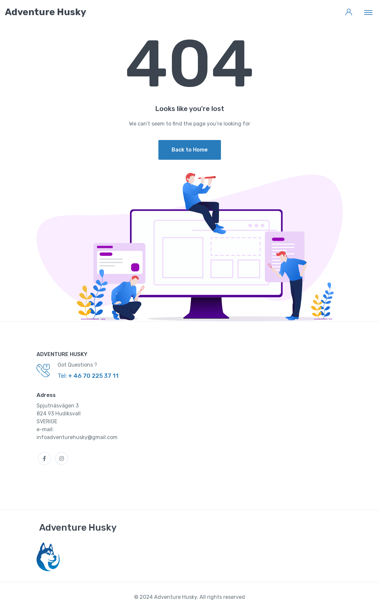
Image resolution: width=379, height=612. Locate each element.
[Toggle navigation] (368, 12)
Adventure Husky (78, 527)
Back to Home (190, 150)
